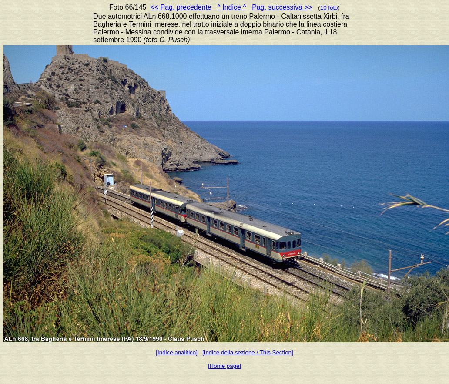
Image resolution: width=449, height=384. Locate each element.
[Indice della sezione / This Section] (247, 352)
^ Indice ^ (231, 7)
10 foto (329, 7)
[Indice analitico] (177, 352)
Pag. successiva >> (282, 7)
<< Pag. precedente (180, 7)
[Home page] (224, 366)
